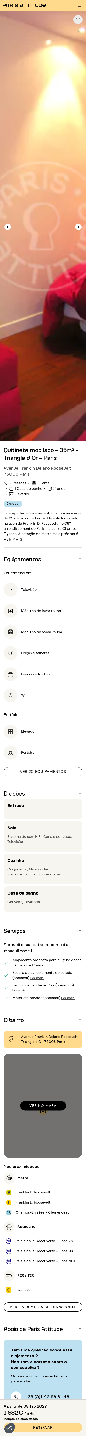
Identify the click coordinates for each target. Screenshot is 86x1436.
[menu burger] (79, 6)
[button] (9, 1428)
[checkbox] (78, 19)
